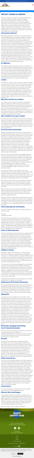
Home (17, 436)
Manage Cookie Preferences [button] (17, 456)
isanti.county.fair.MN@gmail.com (17, 432)
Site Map (17, 439)
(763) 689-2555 (17, 431)
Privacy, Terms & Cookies (17, 441)
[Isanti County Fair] (5, 4)
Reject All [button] (13, 453)
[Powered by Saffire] (19, 446)
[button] (32, 4)
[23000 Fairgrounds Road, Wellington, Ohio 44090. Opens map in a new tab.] (17, 424)
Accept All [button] (20, 453)
